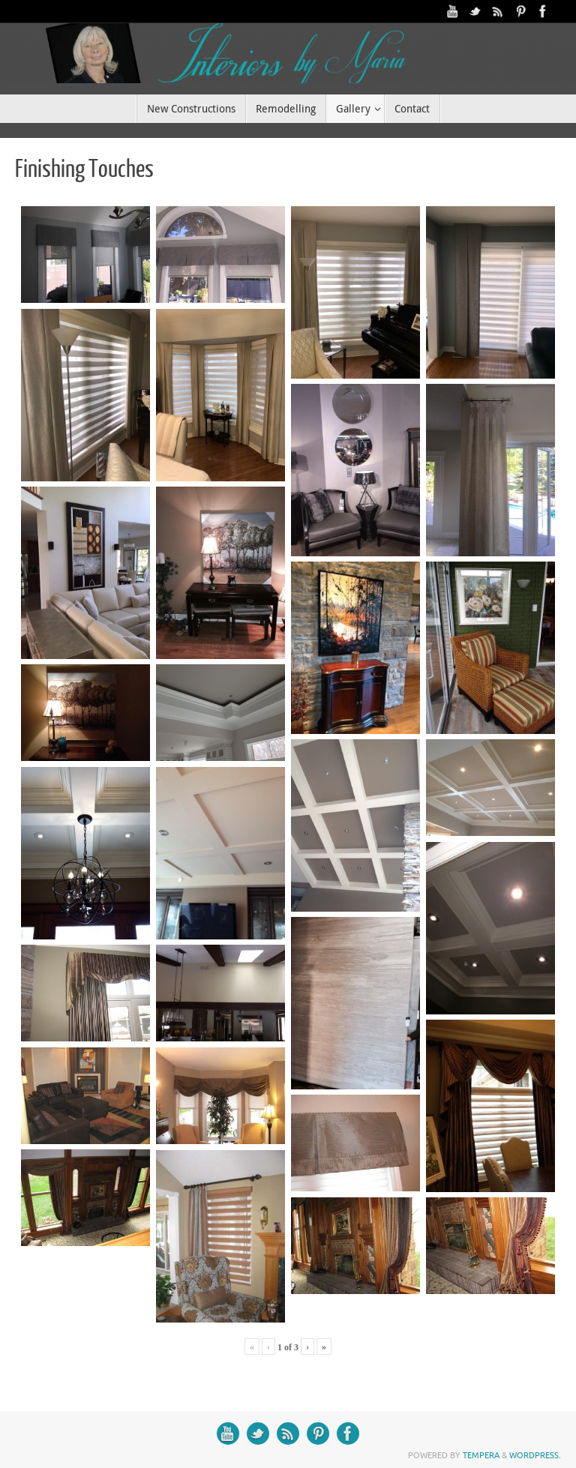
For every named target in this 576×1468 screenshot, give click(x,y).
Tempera (481, 1455)
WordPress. (535, 1455)
